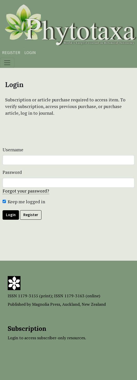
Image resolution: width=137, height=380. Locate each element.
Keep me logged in (26, 202)
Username (13, 150)
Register (11, 52)
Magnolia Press (46, 304)
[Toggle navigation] (7, 63)
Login (30, 52)
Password (12, 172)
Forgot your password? (26, 191)
